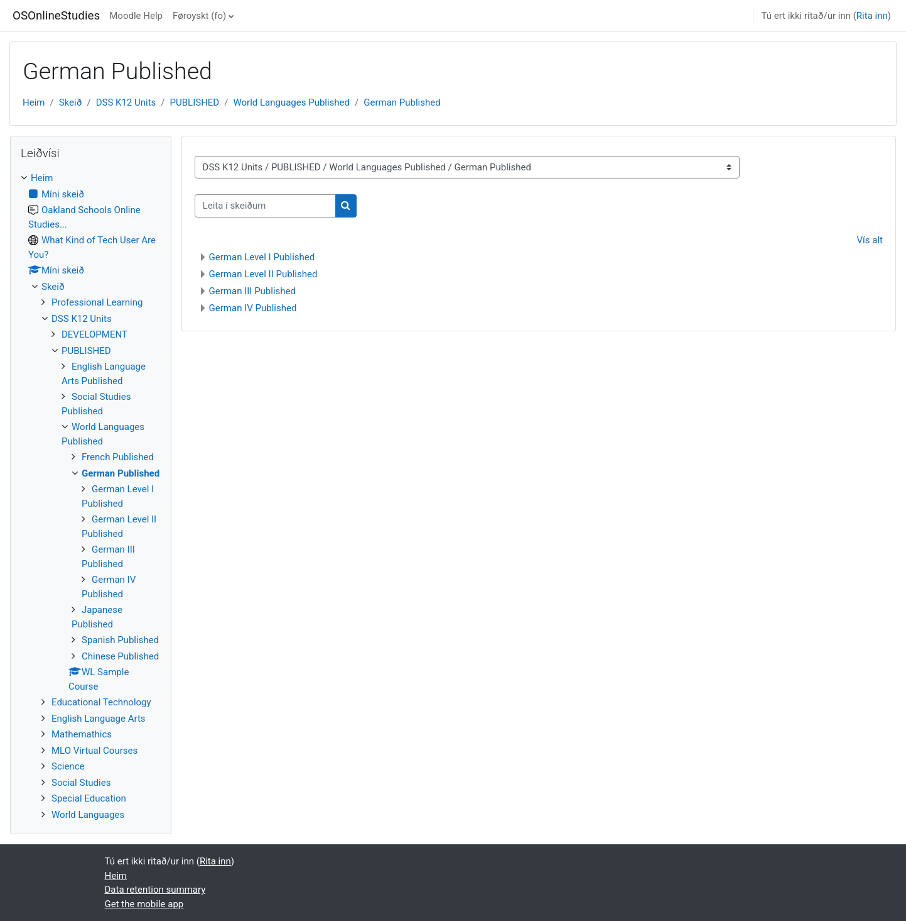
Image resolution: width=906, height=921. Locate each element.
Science (67, 766)
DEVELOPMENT (94, 334)
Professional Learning (97, 302)
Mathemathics (81, 734)
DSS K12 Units (126, 102)
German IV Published (253, 308)
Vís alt (870, 240)
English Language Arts (98, 718)
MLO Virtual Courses (94, 750)
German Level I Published (262, 257)
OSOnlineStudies (56, 16)
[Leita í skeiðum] (265, 206)
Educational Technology (101, 702)
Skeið (70, 102)
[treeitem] (91, 496)
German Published (402, 102)
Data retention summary (155, 889)
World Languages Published (291, 102)
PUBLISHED (195, 102)
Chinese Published (120, 656)
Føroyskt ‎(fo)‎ (199, 15)
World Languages (87, 814)
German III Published (252, 291)
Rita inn (872, 15)
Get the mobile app (144, 904)
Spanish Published (120, 640)
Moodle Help (136, 15)
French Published (118, 457)
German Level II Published (263, 274)
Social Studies (81, 782)
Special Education (88, 798)
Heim (34, 102)
